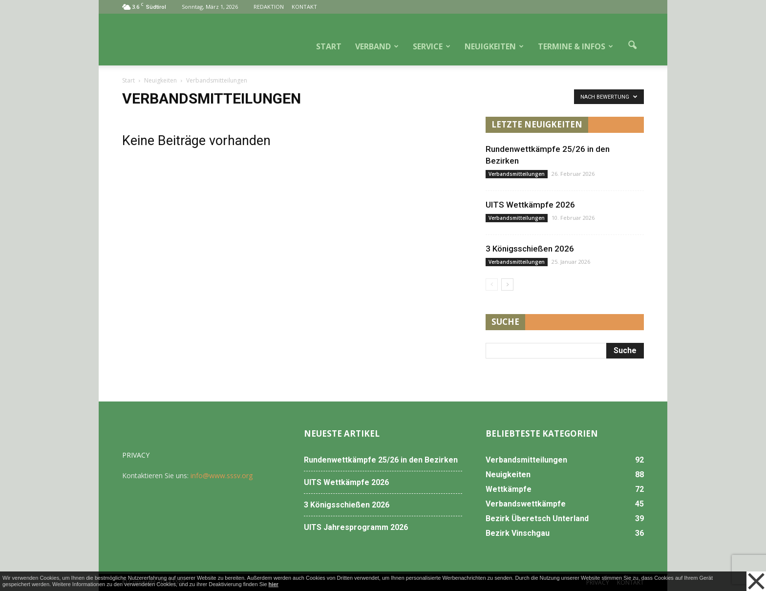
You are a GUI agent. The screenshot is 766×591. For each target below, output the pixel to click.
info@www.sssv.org (222, 475)
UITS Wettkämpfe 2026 (530, 205)
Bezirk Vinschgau (518, 533)
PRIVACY (135, 455)
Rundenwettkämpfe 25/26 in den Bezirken (381, 459)
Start (128, 80)
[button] (632, 45)
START (328, 46)
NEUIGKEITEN (494, 46)
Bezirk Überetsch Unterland (537, 518)
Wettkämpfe (509, 489)
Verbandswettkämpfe (526, 503)
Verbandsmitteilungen (517, 173)
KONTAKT (304, 6)
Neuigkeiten (508, 474)
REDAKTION (269, 6)
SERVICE (431, 46)
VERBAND (377, 46)
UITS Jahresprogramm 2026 (356, 527)
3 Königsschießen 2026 (530, 248)
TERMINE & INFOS (575, 46)
